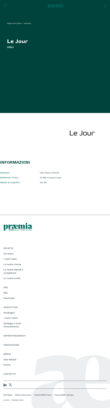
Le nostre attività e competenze (13, 271)
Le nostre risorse (12, 264)
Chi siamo (8, 253)
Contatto (9, 374)
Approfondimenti (14, 335)
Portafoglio (9, 312)
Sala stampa (9, 359)
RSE (5, 293)
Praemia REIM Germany (64, 395)
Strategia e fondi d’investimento (12, 325)
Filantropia (8, 298)
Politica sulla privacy (23, 395)
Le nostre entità (11, 278)
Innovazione (11, 345)
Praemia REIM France (43, 395)
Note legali (7, 395)
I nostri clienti (10, 318)
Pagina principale (14, 23)
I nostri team (10, 259)
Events (7, 365)
